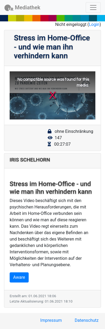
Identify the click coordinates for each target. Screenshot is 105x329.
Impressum (51, 320)
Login (94, 24)
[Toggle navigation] (93, 7)
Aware (19, 277)
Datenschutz (87, 320)
